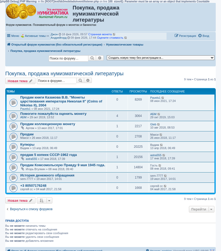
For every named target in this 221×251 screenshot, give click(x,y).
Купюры (27, 144)
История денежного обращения (47, 175)
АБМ (23, 117)
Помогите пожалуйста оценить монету (53, 114)
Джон (54, 34)
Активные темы (35, 35)
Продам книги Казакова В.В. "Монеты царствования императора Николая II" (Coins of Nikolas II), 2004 (61, 101)
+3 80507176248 (33, 186)
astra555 (31, 158)
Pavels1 (25, 108)
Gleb (153, 124)
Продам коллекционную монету (47, 124)
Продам (27, 134)
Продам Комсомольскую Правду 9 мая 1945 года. (62, 165)
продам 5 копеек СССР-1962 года (48, 155)
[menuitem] (203, 36)
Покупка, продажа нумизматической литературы (64, 73)
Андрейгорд (59, 37)
